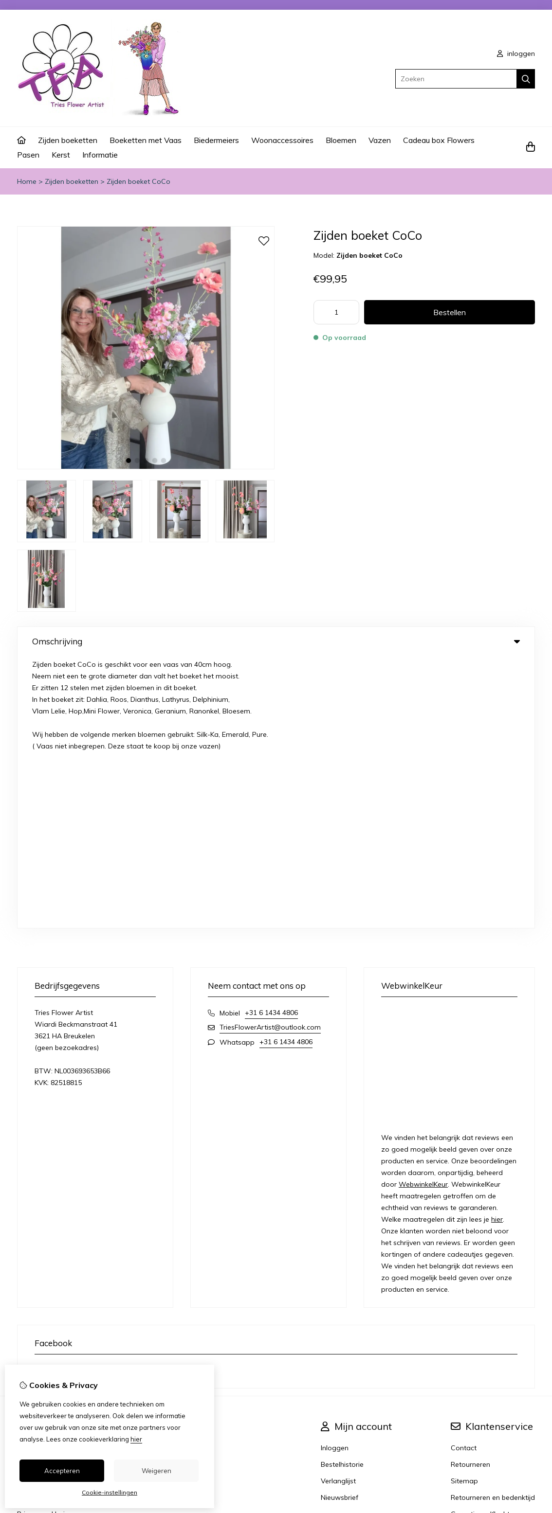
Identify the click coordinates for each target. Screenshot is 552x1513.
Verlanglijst (338, 1209)
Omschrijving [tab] (276, 641)
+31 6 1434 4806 (271, 740)
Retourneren (470, 1192)
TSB (529, 1372)
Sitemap (464, 1209)
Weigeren (156, 1471)
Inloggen (335, 1176)
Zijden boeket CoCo (138, 181)
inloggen (516, 53)
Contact (464, 1176)
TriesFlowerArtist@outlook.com (270, 755)
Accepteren (62, 1471)
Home (27, 181)
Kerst (61, 155)
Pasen (28, 155)
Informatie (100, 155)
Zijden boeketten (67, 140)
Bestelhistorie (342, 1192)
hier (497, 947)
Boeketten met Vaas (146, 140)
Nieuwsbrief (339, 1225)
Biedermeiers (216, 140)
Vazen (379, 140)
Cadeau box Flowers (439, 140)
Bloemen (341, 140)
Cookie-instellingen (109, 1492)
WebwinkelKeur (423, 912)
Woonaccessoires (282, 140)
